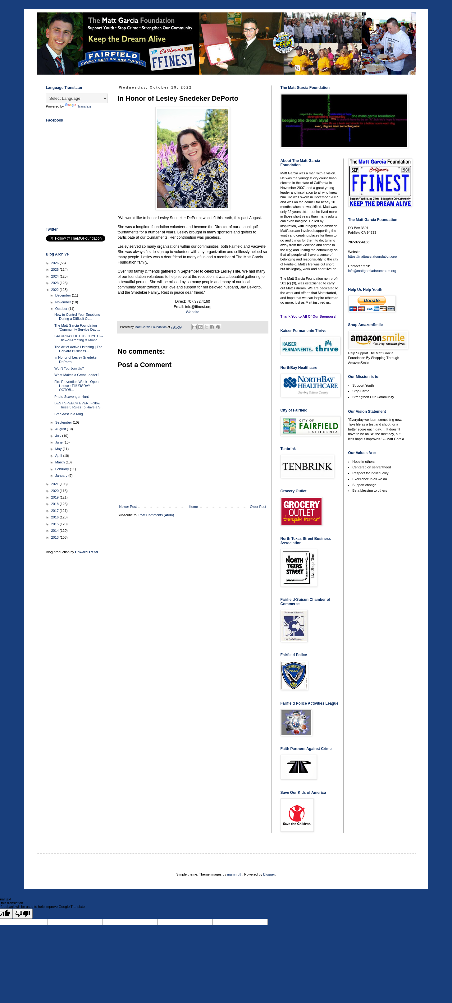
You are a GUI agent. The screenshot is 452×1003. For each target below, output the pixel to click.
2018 (55, 504)
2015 (55, 524)
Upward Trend (86, 552)
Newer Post (128, 506)
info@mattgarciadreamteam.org (372, 271)
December (63, 295)
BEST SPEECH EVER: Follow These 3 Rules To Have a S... (78, 405)
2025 (55, 269)
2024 (55, 276)
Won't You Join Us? (69, 368)
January (61, 475)
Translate (78, 106)
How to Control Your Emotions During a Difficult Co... (77, 316)
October (61, 309)
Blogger (269, 874)
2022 (55, 290)
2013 (55, 537)
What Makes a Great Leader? (76, 375)
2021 (55, 484)
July (58, 436)
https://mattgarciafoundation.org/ (372, 256)
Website (192, 312)
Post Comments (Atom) (156, 515)
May (59, 449)
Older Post (258, 506)
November (63, 302)
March (60, 462)
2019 (55, 497)
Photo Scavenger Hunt (71, 396)
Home (193, 506)
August (61, 429)
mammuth (234, 874)
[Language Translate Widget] (77, 98)
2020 (55, 491)
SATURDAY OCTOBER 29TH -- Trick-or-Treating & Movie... (78, 338)
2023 (55, 283)
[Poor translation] (23, 914)
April (59, 456)
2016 (55, 517)
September (64, 422)
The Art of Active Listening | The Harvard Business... (78, 349)
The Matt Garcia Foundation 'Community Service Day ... (77, 327)
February (62, 469)
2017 (55, 511)
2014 (55, 530)
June (59, 442)
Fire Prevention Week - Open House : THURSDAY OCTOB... (76, 386)
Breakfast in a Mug (68, 414)
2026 (55, 263)
